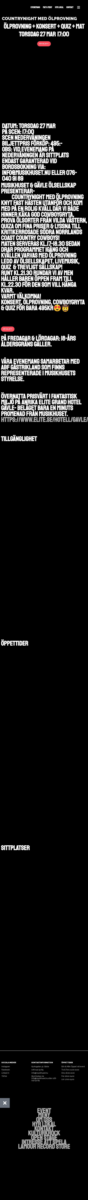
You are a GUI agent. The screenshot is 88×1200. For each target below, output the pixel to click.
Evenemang (35, 7)
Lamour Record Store (44, 1146)
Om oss (44, 1120)
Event (44, 1111)
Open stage (44, 1137)
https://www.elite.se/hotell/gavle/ (44, 420)
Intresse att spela (44, 1142)
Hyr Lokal (59, 7)
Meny (44, 1115)
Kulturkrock (44, 1133)
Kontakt (69, 7)
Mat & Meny (47, 7)
